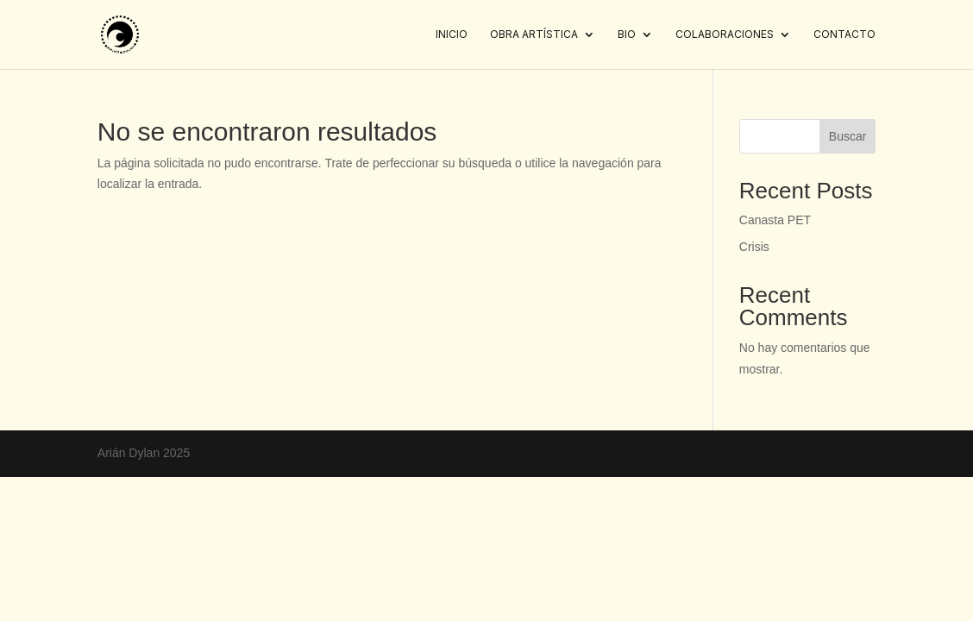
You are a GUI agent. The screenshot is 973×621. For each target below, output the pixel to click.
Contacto (844, 34)
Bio (627, 34)
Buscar (848, 136)
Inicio (452, 34)
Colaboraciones (724, 34)
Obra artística (534, 34)
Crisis (754, 247)
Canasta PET (775, 220)
